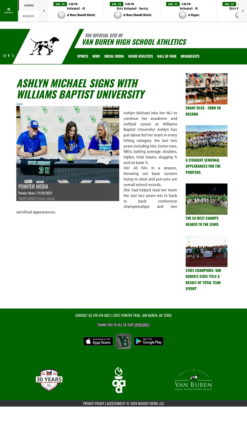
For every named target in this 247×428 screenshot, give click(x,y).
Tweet (19, 103)
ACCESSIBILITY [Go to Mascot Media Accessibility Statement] (116, 403)
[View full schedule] (9, 10)
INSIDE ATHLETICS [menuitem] (140, 56)
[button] (76, 10)
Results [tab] (29, 16)
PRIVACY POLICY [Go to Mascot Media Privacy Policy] (93, 403)
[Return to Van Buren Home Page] (44, 46)
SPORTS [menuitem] (82, 56)
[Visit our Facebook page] (9, 55)
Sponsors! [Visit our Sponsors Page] (141, 324)
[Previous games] (44, 10)
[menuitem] (96, 56)
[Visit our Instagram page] (5, 55)
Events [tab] (29, 5)
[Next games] (242, 10)
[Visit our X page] (13, 55)
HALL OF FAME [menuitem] (166, 56)
